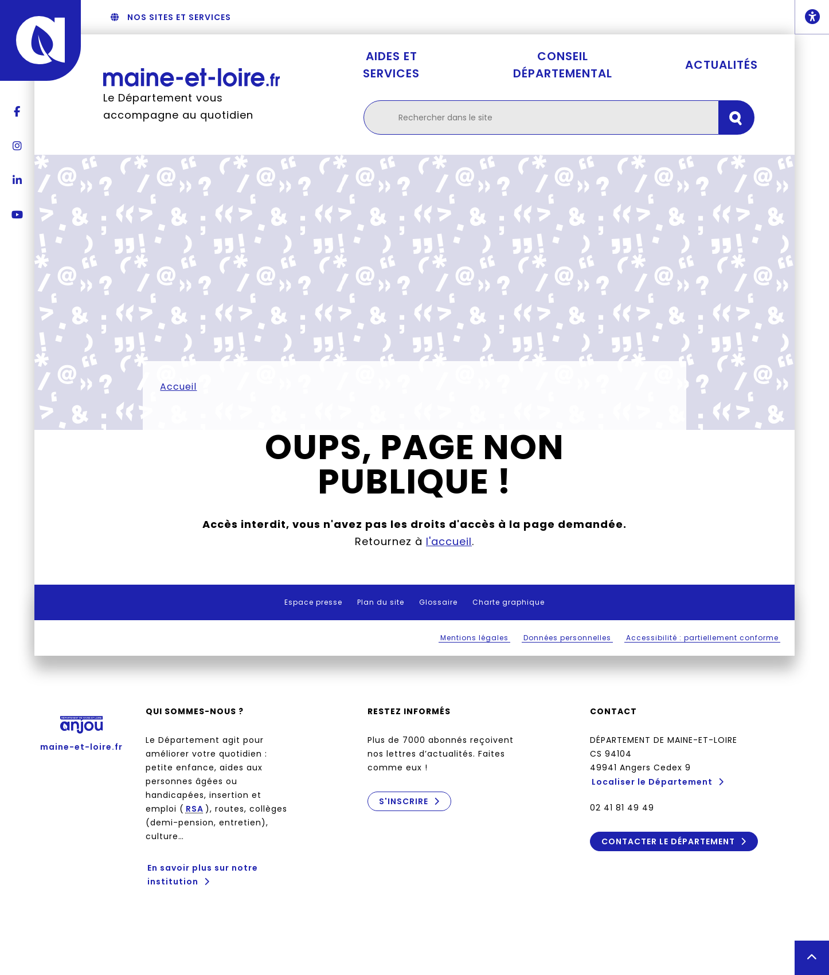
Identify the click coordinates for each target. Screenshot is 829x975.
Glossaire (438, 602)
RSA (195, 809)
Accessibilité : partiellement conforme (702, 638)
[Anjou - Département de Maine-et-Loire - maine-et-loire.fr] (40, 40)
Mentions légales (474, 638)
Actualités (721, 65)
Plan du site (380, 602)
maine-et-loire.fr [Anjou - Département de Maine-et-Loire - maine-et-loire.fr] (81, 730)
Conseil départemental (562, 64)
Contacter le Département (667, 841)
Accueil (178, 386)
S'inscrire (403, 801)
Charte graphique (508, 602)
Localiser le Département (652, 782)
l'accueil (449, 541)
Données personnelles (567, 638)
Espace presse (313, 602)
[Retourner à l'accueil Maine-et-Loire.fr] (191, 77)
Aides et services (391, 64)
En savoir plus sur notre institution (202, 874)
